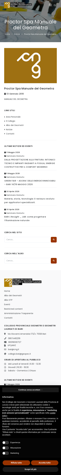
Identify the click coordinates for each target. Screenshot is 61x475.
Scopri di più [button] (30, 469)
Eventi (7, 304)
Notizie (17, 34)
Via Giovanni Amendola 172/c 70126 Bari (27, 333)
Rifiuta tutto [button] (16, 463)
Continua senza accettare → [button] (30, 390)
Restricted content (13, 309)
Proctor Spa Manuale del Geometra (40, 34)
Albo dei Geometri (15, 125)
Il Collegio (10, 121)
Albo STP (8, 300)
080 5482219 (14, 338)
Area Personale (13, 116)
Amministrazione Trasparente (18, 313)
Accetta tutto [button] (45, 463)
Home (7, 34)
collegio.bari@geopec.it (19, 353)
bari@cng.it (13, 349)
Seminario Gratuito (15, 156)
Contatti (10, 133)
